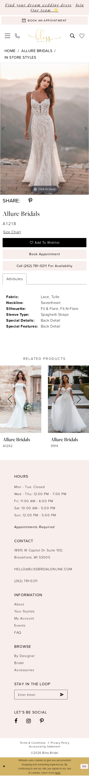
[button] (7, 35)
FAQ (17, 632)
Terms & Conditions (33, 743)
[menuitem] (7, 35)
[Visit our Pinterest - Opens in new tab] (42, 721)
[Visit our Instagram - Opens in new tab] (28, 721)
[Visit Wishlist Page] (82, 35)
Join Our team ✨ (57, 7)
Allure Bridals (36, 50)
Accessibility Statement (44, 747)
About (19, 604)
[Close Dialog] (4, 766)
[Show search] (72, 35)
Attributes (14, 279)
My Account (24, 618)
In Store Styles (20, 57)
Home (10, 50)
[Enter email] (41, 695)
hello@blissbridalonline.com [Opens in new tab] (43, 569)
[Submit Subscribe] (62, 695)
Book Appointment (44, 254)
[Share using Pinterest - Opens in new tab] (30, 200)
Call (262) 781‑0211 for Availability (45, 266)
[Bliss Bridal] (44, 35)
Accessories (24, 670)
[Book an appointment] (44, 20)
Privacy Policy (60, 743)
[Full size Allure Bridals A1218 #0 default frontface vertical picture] (44, 129)
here (57, 773)
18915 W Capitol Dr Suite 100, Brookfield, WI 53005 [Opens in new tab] (38, 554)
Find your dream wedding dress (38, 5)
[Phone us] (17, 35)
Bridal (19, 663)
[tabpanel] (44, 129)
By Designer (24, 656)
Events (19, 625)
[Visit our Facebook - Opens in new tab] (16, 721)
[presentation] (20, 399)
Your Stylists (24, 611)
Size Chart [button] (12, 231)
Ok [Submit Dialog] (84, 766)
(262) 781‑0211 (25, 581)
